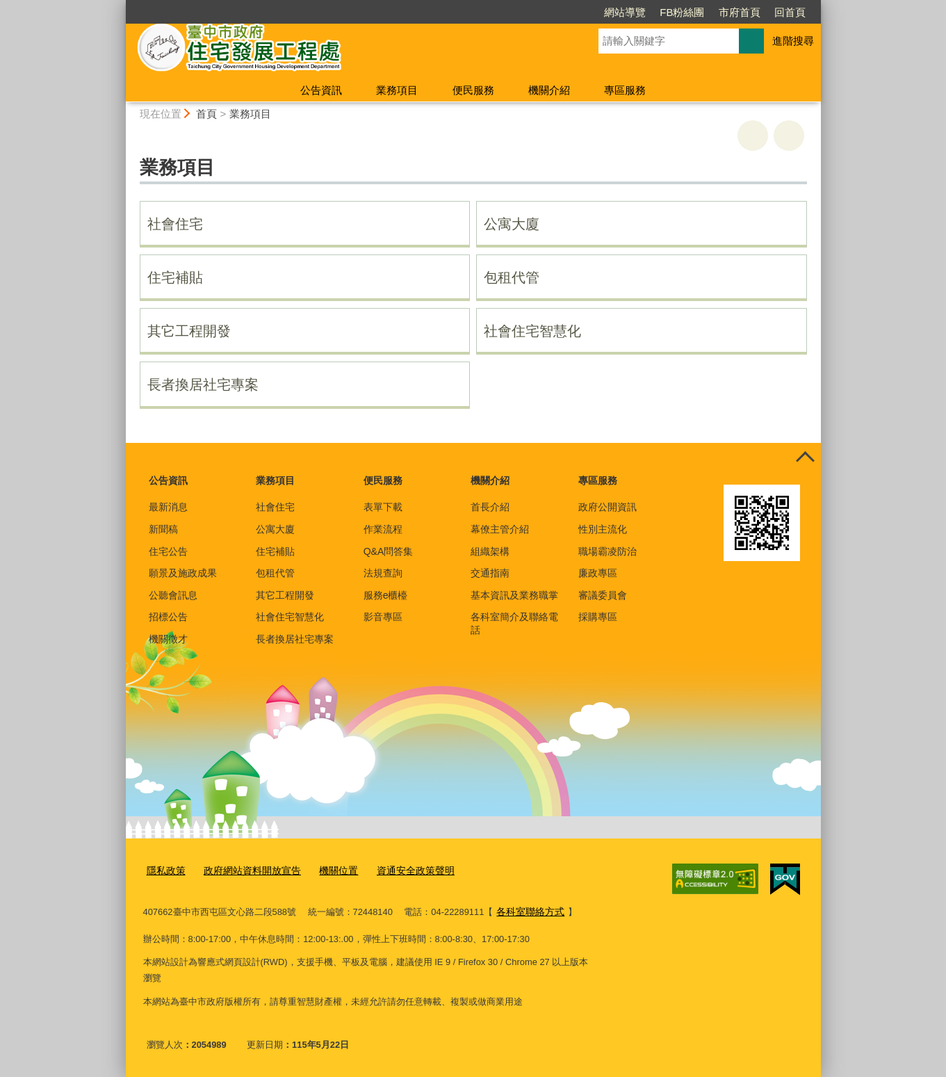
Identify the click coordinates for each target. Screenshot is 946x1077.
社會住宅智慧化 (532, 331)
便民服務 (473, 90)
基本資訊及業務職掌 (514, 595)
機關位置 (327, 870)
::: (119, 6)
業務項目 (397, 90)
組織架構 (490, 551)
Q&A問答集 (389, 551)
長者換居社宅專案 (203, 384)
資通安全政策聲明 (400, 870)
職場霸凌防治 (607, 551)
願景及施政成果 (183, 572)
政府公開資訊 (607, 506)
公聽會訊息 (173, 595)
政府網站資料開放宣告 (246, 870)
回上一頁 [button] (789, 135)
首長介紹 (490, 506)
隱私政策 (165, 870)
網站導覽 (625, 12)
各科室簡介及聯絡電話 (514, 623)
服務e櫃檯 (386, 595)
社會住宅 (175, 224)
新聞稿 (163, 529)
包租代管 (511, 277)
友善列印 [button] (752, 135)
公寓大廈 (511, 224)
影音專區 (383, 616)
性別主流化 (602, 529)
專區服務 (625, 90)
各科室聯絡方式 (528, 910)
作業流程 (383, 529)
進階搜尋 (793, 41)
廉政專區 (597, 572)
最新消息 (168, 506)
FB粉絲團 (682, 12)
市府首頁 (739, 12)
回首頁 (790, 12)
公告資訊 (321, 90)
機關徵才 (168, 639)
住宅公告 (168, 551)
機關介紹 (549, 90)
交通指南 (490, 572)
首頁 (206, 114)
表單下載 (383, 506)
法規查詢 (383, 572)
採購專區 (597, 616)
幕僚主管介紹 (500, 529)
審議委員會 (602, 595)
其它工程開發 (189, 331)
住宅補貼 (175, 277)
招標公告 (168, 616)
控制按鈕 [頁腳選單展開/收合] (805, 458)
